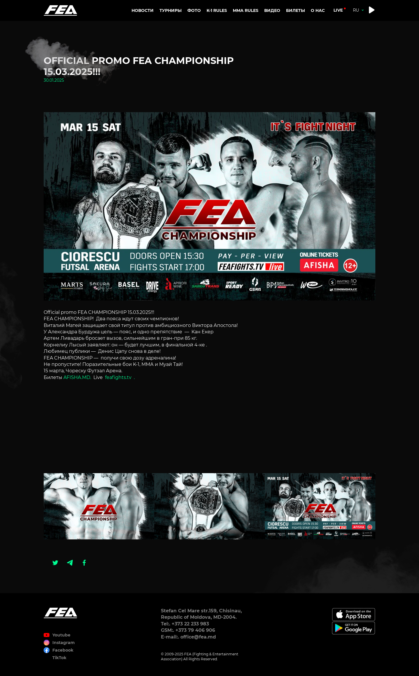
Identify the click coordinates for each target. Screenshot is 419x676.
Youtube (61, 635)
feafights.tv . (120, 377)
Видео (272, 10)
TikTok (59, 657)
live (338, 10)
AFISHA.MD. (77, 377)
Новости (143, 10)
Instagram (63, 642)
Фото (194, 10)
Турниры (170, 10)
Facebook (62, 650)
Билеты (295, 10)
